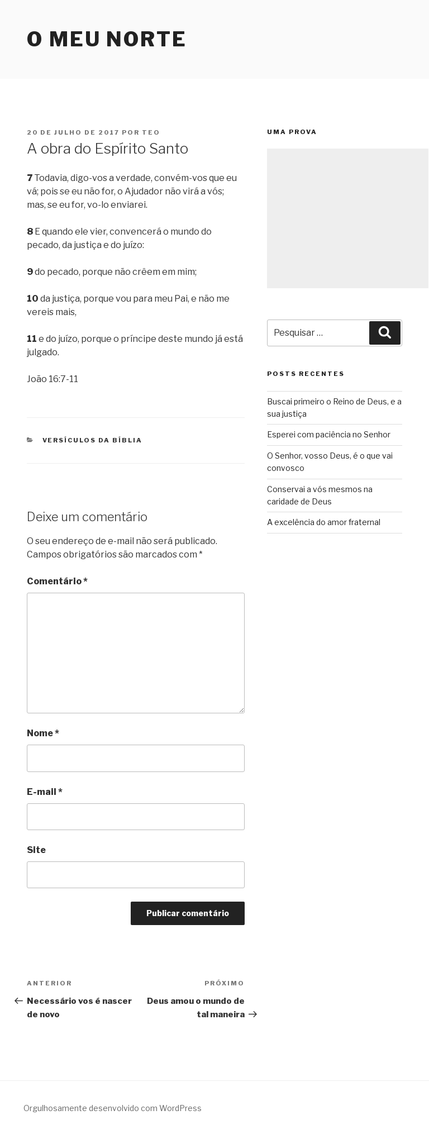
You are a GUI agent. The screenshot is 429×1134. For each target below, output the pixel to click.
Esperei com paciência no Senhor (328, 434)
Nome (43, 733)
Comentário (57, 581)
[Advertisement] (347, 218)
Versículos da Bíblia (92, 440)
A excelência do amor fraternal (323, 522)
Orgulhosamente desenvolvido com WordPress (112, 1108)
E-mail (45, 792)
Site (36, 850)
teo (151, 132)
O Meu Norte (107, 39)
